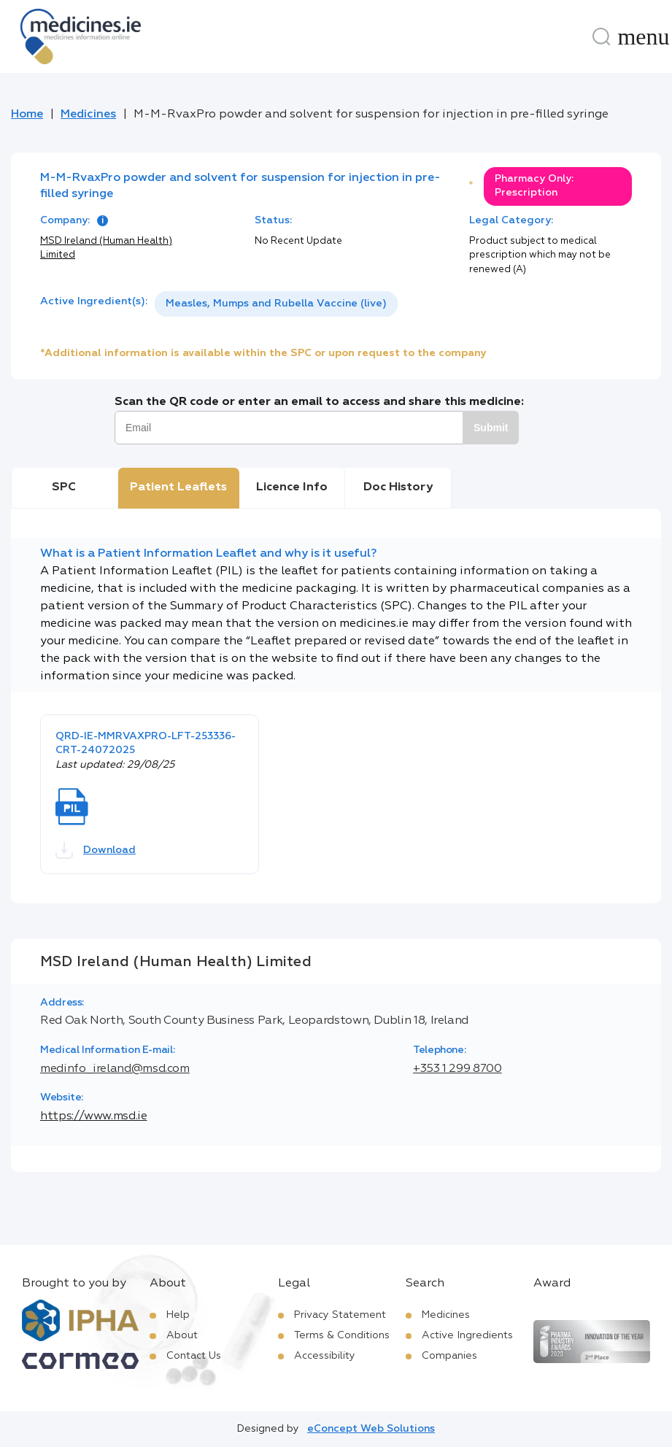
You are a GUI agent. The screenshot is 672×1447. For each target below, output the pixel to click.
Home (27, 114)
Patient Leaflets (178, 487)
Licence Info (292, 487)
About (182, 1335)
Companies (449, 1356)
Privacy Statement (340, 1315)
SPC (64, 487)
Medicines (88, 114)
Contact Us (193, 1356)
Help (178, 1315)
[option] (276, 304)
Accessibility (324, 1356)
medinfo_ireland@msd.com (115, 1069)
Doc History (398, 487)
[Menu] (643, 36)
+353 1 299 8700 (457, 1069)
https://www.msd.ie (93, 1116)
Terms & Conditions (342, 1335)
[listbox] (276, 304)
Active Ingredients (467, 1335)
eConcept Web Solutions (371, 1429)
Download (95, 850)
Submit (491, 427)
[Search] (601, 36)
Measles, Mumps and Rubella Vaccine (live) (276, 303)
